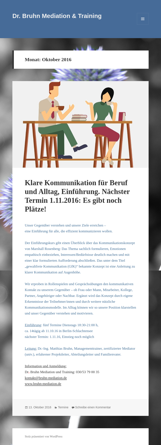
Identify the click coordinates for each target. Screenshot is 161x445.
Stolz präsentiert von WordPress (43, 436)
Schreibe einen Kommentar (93, 407)
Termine (63, 407)
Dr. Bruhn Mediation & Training (57, 16)
